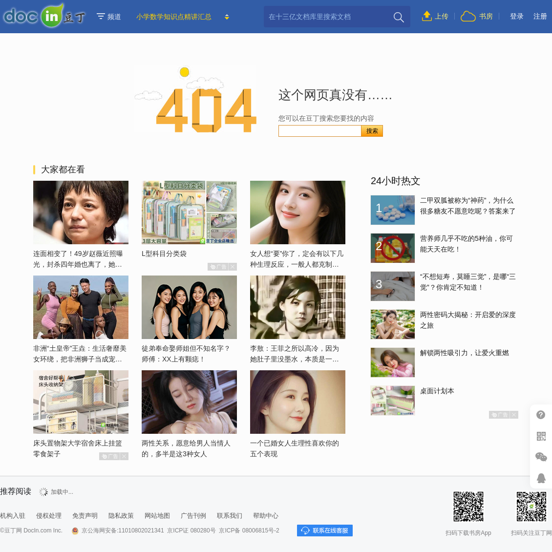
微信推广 (541, 456)
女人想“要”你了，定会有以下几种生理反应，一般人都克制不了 (296, 264)
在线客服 (541, 477)
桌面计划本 (437, 391)
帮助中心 (541, 414)
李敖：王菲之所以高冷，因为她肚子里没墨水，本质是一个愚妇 (294, 359)
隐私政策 (121, 515)
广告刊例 (193, 515)
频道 (109, 17)
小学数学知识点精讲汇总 (174, 17)
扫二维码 (541, 435)
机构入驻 (12, 515)
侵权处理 (49, 515)
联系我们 (229, 515)
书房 (486, 16)
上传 (441, 16)
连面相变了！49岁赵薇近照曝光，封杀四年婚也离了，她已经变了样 (78, 264)
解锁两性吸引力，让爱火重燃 (464, 353)
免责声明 (85, 515)
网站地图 (157, 515)
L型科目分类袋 (164, 253)
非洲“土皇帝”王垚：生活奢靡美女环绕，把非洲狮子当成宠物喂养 (80, 359)
